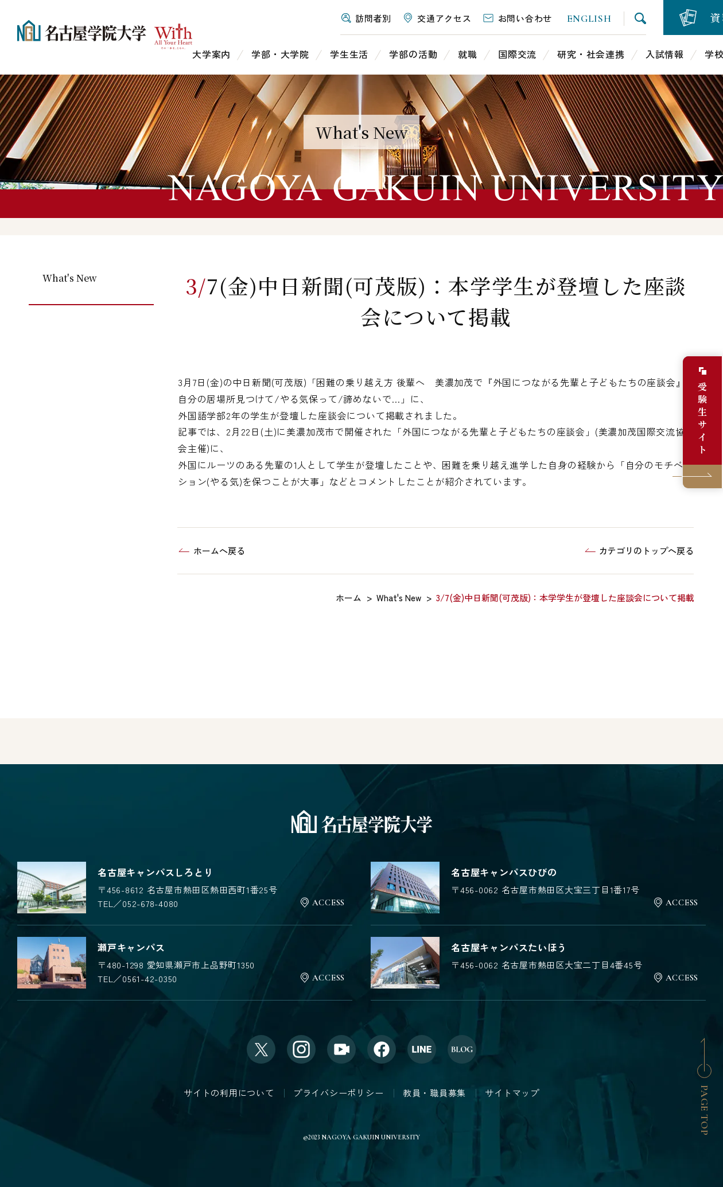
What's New (69, 278)
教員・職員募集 (434, 1093)
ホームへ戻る (219, 550)
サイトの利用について (229, 1093)
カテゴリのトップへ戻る (646, 550)
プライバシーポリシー (338, 1093)
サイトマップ (512, 1093)
